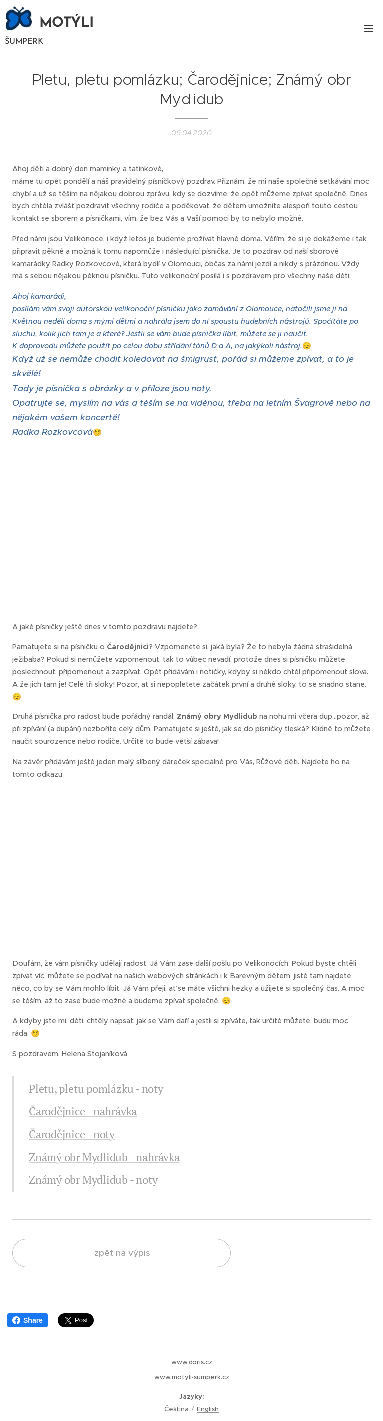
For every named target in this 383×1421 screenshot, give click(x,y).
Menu (368, 28)
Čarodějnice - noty (72, 1134)
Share (27, 1320)
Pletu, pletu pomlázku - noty (96, 1088)
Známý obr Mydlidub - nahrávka (104, 1157)
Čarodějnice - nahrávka (83, 1111)
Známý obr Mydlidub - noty (93, 1179)
